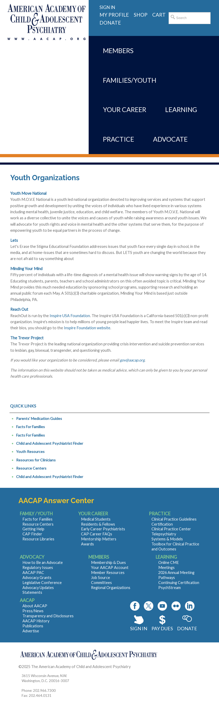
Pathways (166, 577)
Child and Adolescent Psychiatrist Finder (49, 443)
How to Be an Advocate (42, 562)
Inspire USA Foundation (70, 315)
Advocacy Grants (36, 577)
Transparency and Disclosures (48, 616)
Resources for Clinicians (36, 460)
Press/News (33, 611)
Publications (32, 626)
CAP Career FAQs (96, 534)
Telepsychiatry (163, 534)
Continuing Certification (178, 582)
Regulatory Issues (37, 567)
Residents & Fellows (98, 524)
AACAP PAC (33, 572)
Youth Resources (30, 451)
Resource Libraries (38, 539)
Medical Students (96, 519)
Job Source (100, 577)
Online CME (168, 562)
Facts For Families (30, 426)
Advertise (30, 631)
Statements (32, 592)
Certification (162, 524)
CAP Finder (32, 534)
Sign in (107, 7)
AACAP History (35, 621)
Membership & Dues (108, 562)
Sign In (138, 628)
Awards (87, 544)
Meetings (166, 567)
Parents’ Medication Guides (39, 418)
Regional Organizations (110, 587)
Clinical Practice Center (171, 529)
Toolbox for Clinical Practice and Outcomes (175, 546)
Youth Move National (28, 193)
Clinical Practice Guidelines (174, 519)
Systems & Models (167, 539)
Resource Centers (31, 468)
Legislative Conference (42, 582)
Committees (101, 582)
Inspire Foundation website (87, 328)
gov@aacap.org (132, 360)
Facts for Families (37, 519)
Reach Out (19, 309)
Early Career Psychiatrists (103, 529)
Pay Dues (162, 628)
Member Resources (108, 572)
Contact (138, 666)
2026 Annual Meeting (176, 572)
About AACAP (34, 606)
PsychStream (169, 587)
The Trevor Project (27, 338)
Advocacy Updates (38, 587)
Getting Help (33, 529)
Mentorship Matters (98, 539)
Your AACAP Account (109, 567)
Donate (187, 628)
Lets (14, 240)
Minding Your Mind (26, 268)
